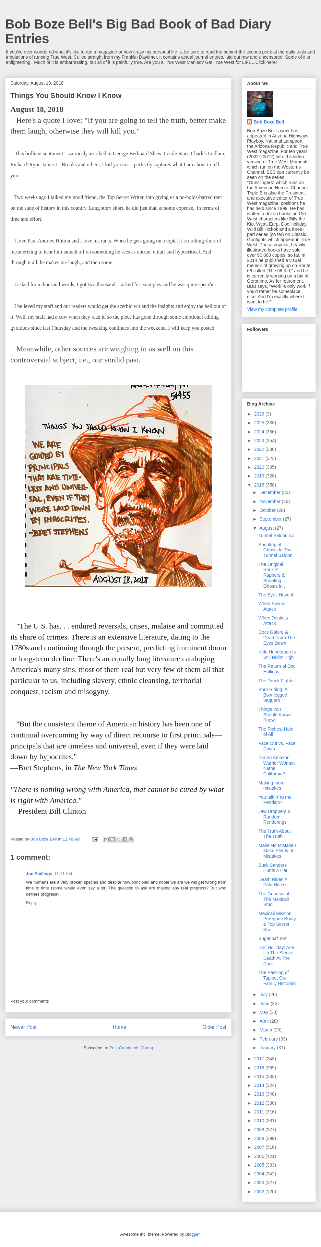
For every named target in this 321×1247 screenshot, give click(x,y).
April (264, 1021)
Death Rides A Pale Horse (272, 882)
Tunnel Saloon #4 (276, 535)
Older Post (214, 1027)
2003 (260, 1182)
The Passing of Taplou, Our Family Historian (277, 978)
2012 (260, 1103)
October (268, 510)
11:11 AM (63, 873)
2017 (260, 1058)
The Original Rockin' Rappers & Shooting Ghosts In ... (273, 575)
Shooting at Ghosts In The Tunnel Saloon (275, 550)
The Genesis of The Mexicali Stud (273, 899)
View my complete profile (272, 309)
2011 (260, 1111)
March (266, 1029)
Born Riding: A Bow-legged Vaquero (272, 695)
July (264, 994)
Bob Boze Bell (269, 121)
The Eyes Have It (275, 594)
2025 (260, 422)
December (270, 492)
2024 (260, 431)
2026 (260, 414)
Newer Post (23, 1027)
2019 (260, 475)
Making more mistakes (271, 785)
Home (119, 1027)
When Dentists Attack (273, 620)
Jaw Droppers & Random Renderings (274, 817)
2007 (260, 1147)
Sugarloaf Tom (273, 938)
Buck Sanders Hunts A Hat (272, 868)
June (264, 1003)
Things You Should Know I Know (275, 715)
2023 (260, 440)
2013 (260, 1094)
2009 (260, 1129)
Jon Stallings (39, 873)
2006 (260, 1156)
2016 (260, 1067)
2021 (260, 458)
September (271, 519)
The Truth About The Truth (274, 834)
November (270, 501)
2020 (260, 467)
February (269, 1038)
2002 (260, 1191)
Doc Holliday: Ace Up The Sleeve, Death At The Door (276, 955)
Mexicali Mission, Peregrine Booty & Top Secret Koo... (277, 921)
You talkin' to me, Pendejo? (275, 799)
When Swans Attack (271, 606)
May (264, 1012)
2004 (260, 1173)
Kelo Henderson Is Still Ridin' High (277, 654)
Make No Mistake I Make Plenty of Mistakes (277, 851)
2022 (260, 449)
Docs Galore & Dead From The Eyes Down (276, 637)
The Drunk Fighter (276, 680)
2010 (260, 1120)
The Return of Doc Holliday (276, 669)
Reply (31, 902)
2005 (260, 1165)
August (267, 528)
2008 (260, 1138)
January (268, 1047)
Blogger (192, 1234)
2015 (260, 1076)
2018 (260, 485)
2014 (260, 1085)
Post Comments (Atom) (131, 1047)
